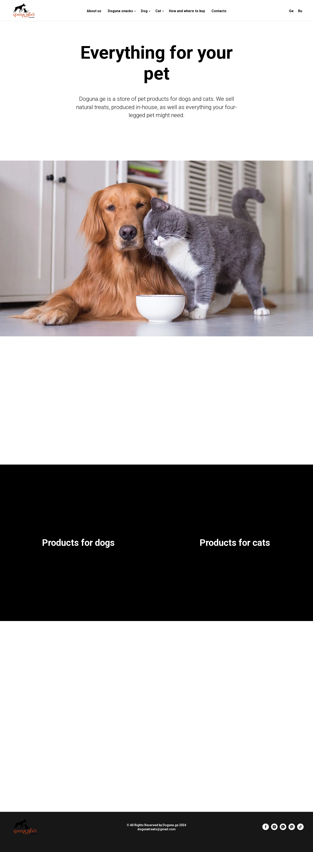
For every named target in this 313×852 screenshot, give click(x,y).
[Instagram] (274, 829)
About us (94, 11)
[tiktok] (300, 829)
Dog (144, 11)
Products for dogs (78, 542)
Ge (291, 11)
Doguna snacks (120, 11)
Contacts (218, 11)
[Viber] (291, 829)
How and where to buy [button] (187, 11)
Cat (158, 11)
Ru (300, 11)
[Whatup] (283, 829)
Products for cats (235, 542)
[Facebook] (265, 829)
